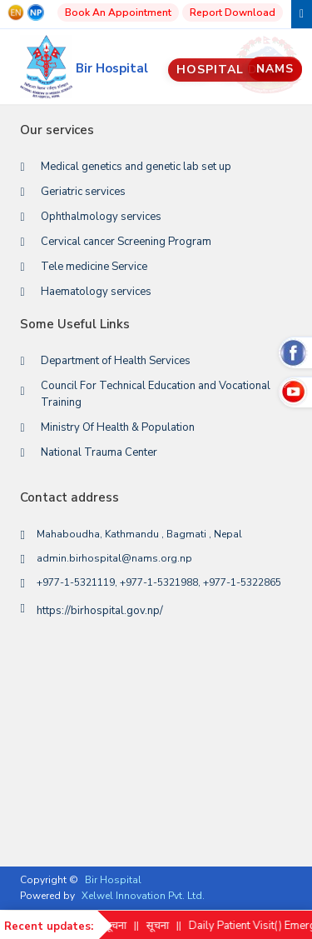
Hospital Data (235, 69)
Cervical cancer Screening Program (126, 241)
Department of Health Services (116, 360)
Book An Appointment (118, 12)
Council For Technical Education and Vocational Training (155, 394)
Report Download (232, 12)
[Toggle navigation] (301, 14)
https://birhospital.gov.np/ (100, 610)
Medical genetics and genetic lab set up (136, 166)
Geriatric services (83, 191)
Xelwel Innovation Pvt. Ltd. (143, 895)
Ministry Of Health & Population (118, 427)
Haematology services (96, 291)
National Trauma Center (99, 452)
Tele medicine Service (94, 266)
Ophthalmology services (101, 216)
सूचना (124, 925)
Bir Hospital (113, 880)
